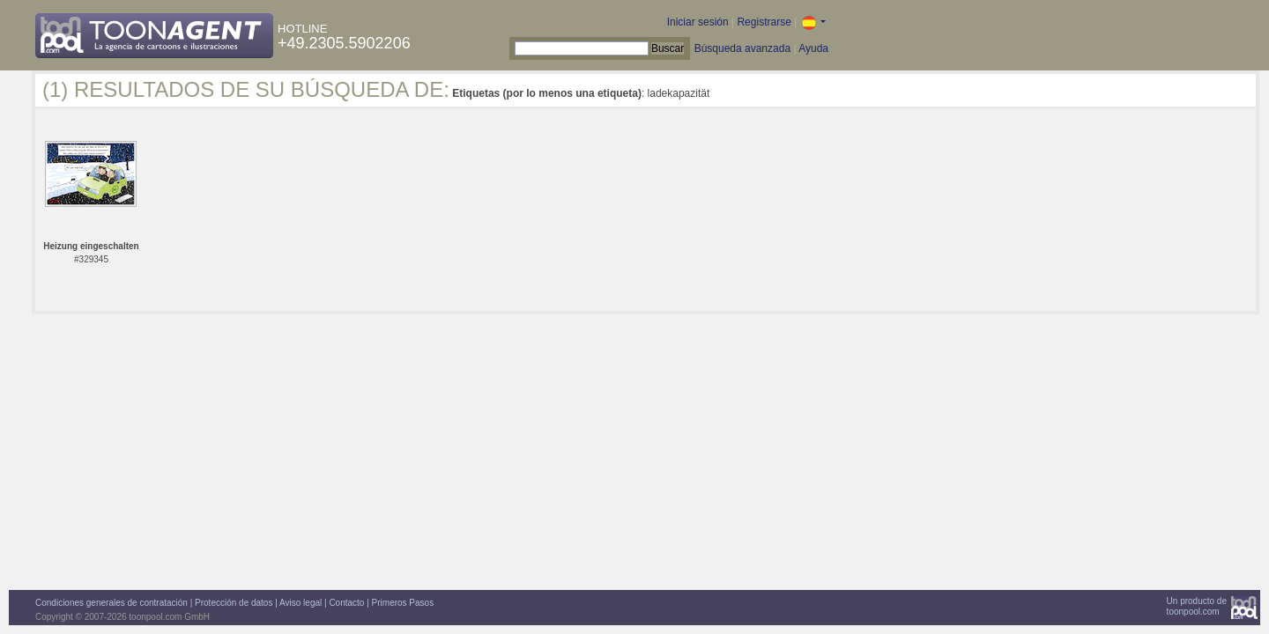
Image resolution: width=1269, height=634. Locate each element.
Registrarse (763, 22)
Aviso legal (300, 603)
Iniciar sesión (698, 22)
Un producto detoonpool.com (1197, 606)
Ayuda (813, 48)
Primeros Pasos (403, 603)
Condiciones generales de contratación (111, 603)
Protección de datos (233, 603)
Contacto (346, 603)
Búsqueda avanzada (742, 48)
